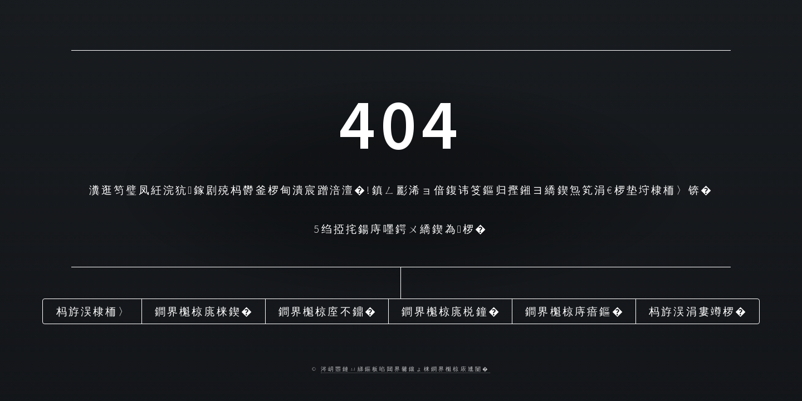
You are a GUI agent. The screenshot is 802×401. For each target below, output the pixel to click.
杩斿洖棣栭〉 (93, 311)
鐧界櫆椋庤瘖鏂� (574, 311)
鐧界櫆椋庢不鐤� (328, 311)
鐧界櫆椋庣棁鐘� (451, 311)
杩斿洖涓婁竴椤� (698, 311)
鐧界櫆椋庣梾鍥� (204, 311)
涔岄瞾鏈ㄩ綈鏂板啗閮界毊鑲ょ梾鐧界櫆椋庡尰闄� (405, 369)
